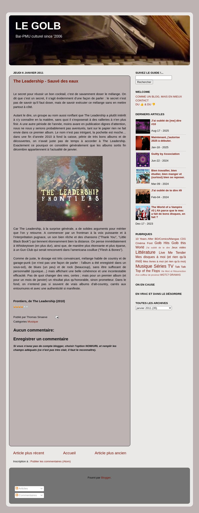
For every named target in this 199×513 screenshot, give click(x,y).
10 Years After (144, 238)
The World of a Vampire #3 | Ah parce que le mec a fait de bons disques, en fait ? (168, 212)
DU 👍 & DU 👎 (145, 104)
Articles (22, 488)
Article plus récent (28, 453)
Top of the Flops (147, 271)
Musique (33, 321)
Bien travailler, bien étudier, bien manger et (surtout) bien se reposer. (168, 174)
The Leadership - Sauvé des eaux (45, 81)
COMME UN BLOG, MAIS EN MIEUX (158, 96)
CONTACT (142, 100)
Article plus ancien (110, 453)
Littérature (145, 252)
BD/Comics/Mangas (167, 238)
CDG (183, 239)
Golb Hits (162, 243)
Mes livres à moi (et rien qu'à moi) (164, 261)
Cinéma (140, 243)
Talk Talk (180, 266)
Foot (150, 243)
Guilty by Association (165, 153)
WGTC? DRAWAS (170, 274)
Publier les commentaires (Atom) (50, 461)
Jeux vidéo (178, 247)
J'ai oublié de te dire (158, 247)
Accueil (69, 453)
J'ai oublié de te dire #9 (166, 190)
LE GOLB (38, 26)
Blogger (106, 477)
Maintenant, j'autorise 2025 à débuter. (165, 139)
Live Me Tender (172, 252)
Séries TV (164, 266)
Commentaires (26, 495)
